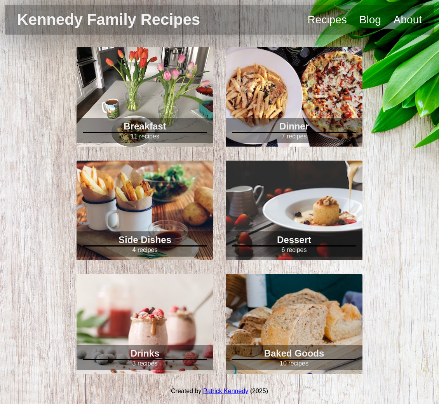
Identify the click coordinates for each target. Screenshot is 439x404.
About (408, 20)
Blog (370, 20)
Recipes (327, 20)
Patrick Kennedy (226, 391)
